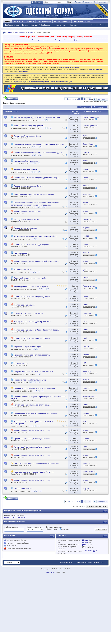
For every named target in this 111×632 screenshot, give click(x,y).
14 (40, 491)
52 (48, 289)
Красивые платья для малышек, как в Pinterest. (33, 472)
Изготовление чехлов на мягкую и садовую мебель (35, 236)
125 (77, 269)
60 (50, 128)
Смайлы (85, 542)
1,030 (76, 288)
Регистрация (102, 2)
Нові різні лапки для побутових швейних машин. (34, 194)
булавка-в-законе (17, 289)
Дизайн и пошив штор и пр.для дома (29, 126)
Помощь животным (84, 37)
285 (77, 380)
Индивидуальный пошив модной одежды (31, 286)
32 (77, 371)
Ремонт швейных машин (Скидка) (28, 211)
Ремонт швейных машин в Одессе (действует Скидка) (36, 178)
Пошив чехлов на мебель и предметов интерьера (34, 388)
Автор (16, 111)
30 (41, 155)
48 (77, 236)
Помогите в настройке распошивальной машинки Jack (36, 464)
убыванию (64, 529)
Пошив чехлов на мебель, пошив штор (30, 380)
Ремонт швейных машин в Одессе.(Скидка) (32, 297)
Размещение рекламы (83, 562)
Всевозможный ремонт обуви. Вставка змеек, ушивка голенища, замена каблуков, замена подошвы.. (35, 204)
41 (38, 426)
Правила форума (91, 551)
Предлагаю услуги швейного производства (32, 355)
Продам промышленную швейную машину (31, 439)
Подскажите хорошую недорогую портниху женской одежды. (39, 144)
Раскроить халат (21, 363)
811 (77, 421)
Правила (30, 21)
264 (77, 488)
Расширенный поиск (98, 25)
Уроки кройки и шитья (23, 270)
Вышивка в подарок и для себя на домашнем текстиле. (37, 117)
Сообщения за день (12, 25)
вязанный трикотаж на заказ (26, 169)
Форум (7, 21)
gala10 (13, 272)
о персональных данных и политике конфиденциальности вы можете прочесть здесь (42, 82)
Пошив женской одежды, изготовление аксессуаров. (36, 413)
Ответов (74, 111)
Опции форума (59, 25)
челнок (13, 180)
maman (14, 440)
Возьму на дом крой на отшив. (26, 220)
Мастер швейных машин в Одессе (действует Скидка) (36, 330)
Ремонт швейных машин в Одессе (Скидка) (32, 338)
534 (77, 202)
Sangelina (14, 357)
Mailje (13, 383)
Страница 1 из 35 (73, 99)
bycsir (13, 138)
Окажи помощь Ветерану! (65, 37)
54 (77, 346)
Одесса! (14, 155)
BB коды (85, 540)
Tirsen (13, 164)
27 (45, 207)
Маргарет (14, 230)
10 (42, 391)
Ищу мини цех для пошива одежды (28, 347)
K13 (12, 365)
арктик (13, 172)
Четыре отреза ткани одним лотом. (28, 313)
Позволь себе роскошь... (24, 489)
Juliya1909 (15, 391)
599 (77, 152)
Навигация (73, 25)
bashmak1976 (16, 208)
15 (41, 147)
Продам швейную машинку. (25, 228)
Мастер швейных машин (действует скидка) (32, 322)
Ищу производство (22, 253)
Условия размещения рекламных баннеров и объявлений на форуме (55, 40)
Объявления (20, 32)
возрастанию (51, 529)
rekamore (14, 349)
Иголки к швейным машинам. (26, 161)
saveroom (14, 465)
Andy (18, 517)
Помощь (78, 2)
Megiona (7, 517)
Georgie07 (15, 221)
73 (77, 169)
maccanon (15, 315)
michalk (14, 255)
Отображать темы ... (11, 527)
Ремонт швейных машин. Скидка (27, 136)
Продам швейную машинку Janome (29, 186)
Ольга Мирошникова (19, 120)
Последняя (102, 99)
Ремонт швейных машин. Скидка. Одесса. (31, 245)
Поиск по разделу (100, 107)
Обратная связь (66, 562)
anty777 (14, 239)
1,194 (76, 127)
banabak (14, 415)
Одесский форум (51, 572)
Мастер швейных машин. (24, 305)
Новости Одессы (44, 21)
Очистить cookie (89, 2)
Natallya (23, 517)
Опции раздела (85, 107)
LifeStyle (14, 280)
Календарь (34, 25)
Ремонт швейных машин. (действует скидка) (32, 405)
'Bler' (13, 427)
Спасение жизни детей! (45, 37)
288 (77, 144)
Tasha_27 (14, 188)
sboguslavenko (16, 401)
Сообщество (45, 25)
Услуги (30, 32)
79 (77, 161)
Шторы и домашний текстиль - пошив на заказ (33, 372)
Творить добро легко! (27, 37)
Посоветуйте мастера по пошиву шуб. (30, 278)
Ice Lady (14, 147)
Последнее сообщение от (93, 111)
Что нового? (18, 21)
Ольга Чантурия (17, 474)
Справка (25, 25)
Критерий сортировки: (34, 527)
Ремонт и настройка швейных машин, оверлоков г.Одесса (38, 153)
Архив (96, 562)
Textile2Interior (16, 374)
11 (90, 99)
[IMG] (84, 545)
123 (77, 117)
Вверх (105, 506)
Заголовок (8, 111)
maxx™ (13, 517)
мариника (15, 196)
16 (77, 313)
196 (77, 388)
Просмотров (74, 113)
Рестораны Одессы (62, 21)
